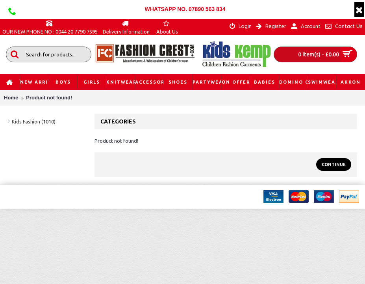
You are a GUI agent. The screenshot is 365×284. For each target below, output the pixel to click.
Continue (334, 164)
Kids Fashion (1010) (34, 121)
